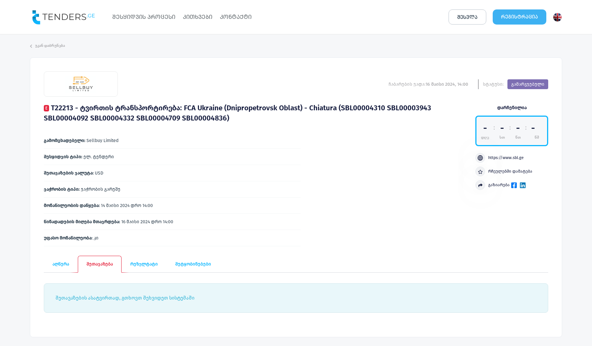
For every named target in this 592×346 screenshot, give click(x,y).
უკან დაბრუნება (47, 45)
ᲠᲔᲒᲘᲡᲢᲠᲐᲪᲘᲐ (519, 17)
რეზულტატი (144, 264)
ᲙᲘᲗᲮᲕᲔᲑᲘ (197, 17)
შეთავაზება (99, 264)
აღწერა (60, 264)
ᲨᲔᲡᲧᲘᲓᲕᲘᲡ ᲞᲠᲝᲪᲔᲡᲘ (143, 17)
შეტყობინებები (193, 264)
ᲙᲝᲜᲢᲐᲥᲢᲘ (235, 17)
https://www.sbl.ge (499, 158)
